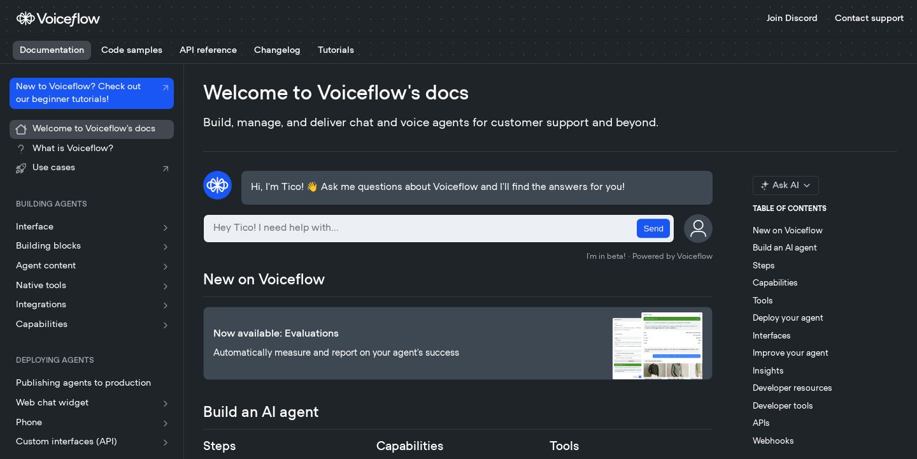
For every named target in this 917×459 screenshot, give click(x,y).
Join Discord (792, 18)
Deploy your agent (788, 318)
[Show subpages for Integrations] (165, 305)
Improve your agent (790, 353)
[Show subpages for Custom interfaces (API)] (165, 442)
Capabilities (775, 283)
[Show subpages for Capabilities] (165, 325)
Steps (764, 266)
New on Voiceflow (788, 231)
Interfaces (772, 336)
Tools (763, 301)
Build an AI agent (785, 248)
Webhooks (773, 441)
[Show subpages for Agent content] (165, 266)
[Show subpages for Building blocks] (165, 247)
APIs (761, 423)
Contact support (869, 18)
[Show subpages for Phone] (165, 423)
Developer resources (792, 388)
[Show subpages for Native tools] (165, 286)
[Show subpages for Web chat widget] (165, 403)
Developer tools (783, 406)
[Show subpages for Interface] (165, 227)
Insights (768, 371)
